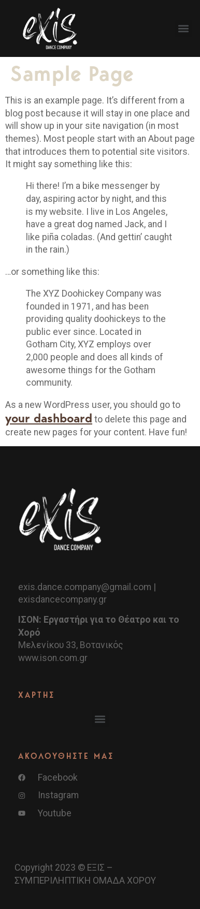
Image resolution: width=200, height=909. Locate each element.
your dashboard (48, 418)
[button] (183, 28)
